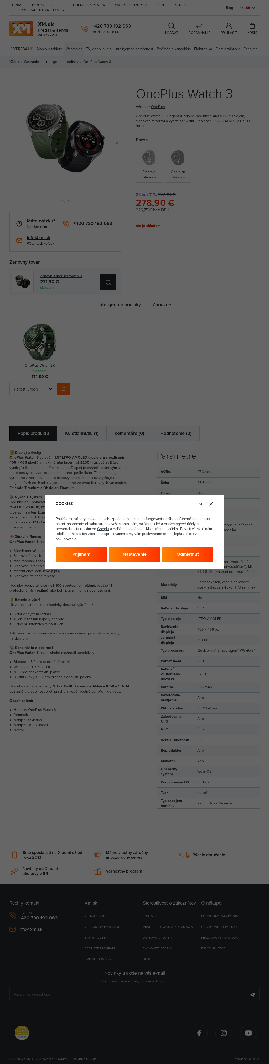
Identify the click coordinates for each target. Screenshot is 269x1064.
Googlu (103, 528)
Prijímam (81, 554)
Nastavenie (135, 554)
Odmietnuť (188, 554)
